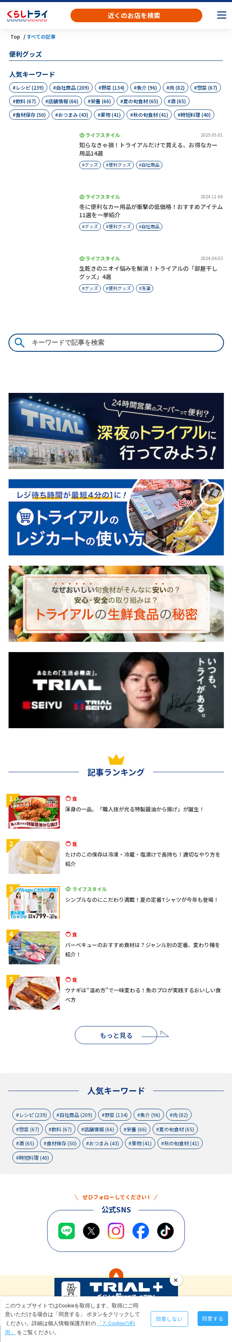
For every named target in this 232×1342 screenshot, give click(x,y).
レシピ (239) (30, 87)
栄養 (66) (101, 101)
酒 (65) (178, 101)
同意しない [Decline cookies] (169, 1319)
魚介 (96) (147, 87)
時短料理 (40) (195, 114)
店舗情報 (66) (63, 101)
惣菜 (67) (207, 87)
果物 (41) (111, 114)
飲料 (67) (26, 101)
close (176, 1280)
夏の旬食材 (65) (140, 101)
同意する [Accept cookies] (212, 1318)
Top (15, 36)
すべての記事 (41, 36)
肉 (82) (177, 87)
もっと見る (116, 1035)
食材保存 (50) (31, 114)
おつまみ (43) (73, 114)
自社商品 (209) (72, 87)
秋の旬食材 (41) (150, 114)
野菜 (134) (112, 87)
